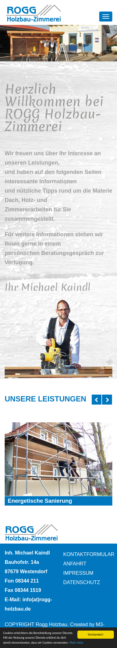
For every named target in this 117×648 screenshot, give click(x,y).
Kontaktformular (88, 554)
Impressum (78, 573)
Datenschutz (81, 582)
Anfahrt (74, 563)
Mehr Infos (76, 643)
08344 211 (27, 580)
